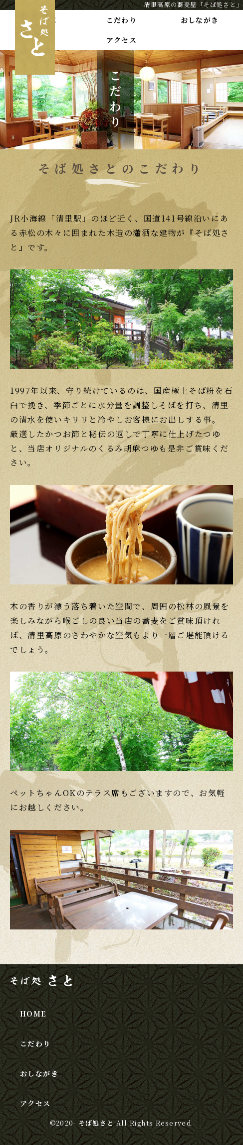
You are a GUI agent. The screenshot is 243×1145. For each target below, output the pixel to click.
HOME (33, 1014)
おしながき (200, 20)
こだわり (121, 20)
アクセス (121, 40)
